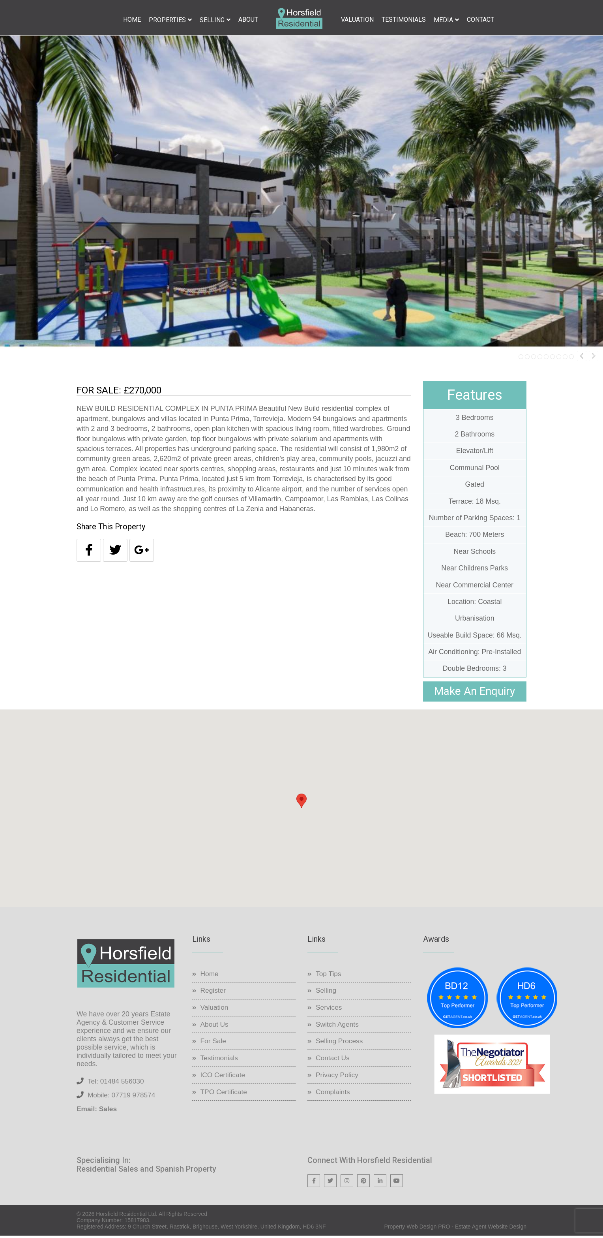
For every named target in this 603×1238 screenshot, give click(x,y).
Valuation (357, 19)
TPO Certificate (224, 1094)
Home (132, 19)
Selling (212, 20)
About (248, 19)
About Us (215, 1026)
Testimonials (404, 19)
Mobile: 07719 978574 (123, 1097)
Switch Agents (338, 1026)
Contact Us (333, 1060)
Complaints (333, 1094)
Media (443, 20)
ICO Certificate (223, 1077)
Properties (167, 20)
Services (329, 1009)
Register (213, 992)
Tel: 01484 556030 (117, 1083)
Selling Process (340, 1043)
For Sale (213, 1043)
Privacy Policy (338, 1077)
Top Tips (329, 976)
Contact (480, 19)
